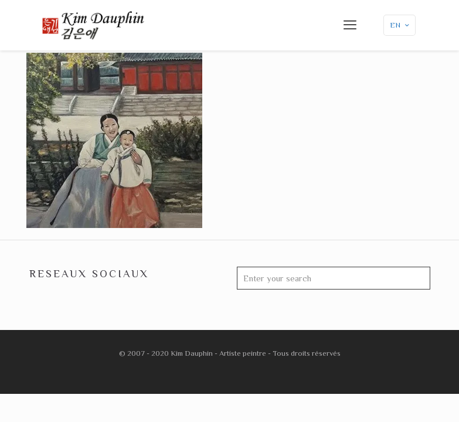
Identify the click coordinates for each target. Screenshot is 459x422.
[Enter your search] (333, 278)
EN (401, 25)
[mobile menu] (350, 25)
